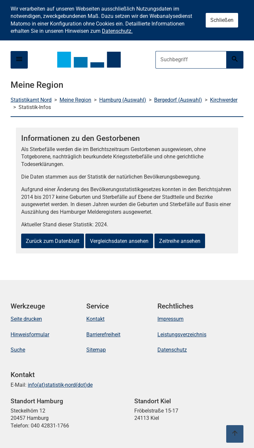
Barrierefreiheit (103, 334)
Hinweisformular (30, 334)
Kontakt (95, 319)
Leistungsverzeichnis (181, 334)
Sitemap (96, 350)
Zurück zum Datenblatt (52, 241)
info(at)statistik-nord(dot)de (60, 385)
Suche (18, 350)
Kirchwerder (223, 100)
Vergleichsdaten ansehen (119, 241)
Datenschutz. (117, 31)
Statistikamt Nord (31, 100)
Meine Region (75, 100)
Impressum (170, 319)
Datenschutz (172, 350)
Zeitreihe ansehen (179, 241)
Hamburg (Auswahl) (122, 100)
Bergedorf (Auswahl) (178, 100)
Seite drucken (26, 319)
